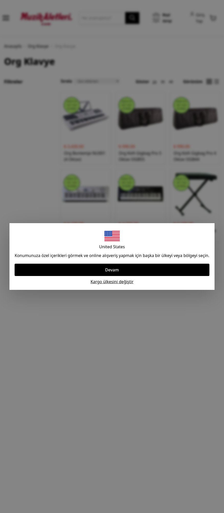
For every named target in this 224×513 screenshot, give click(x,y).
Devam (112, 270)
